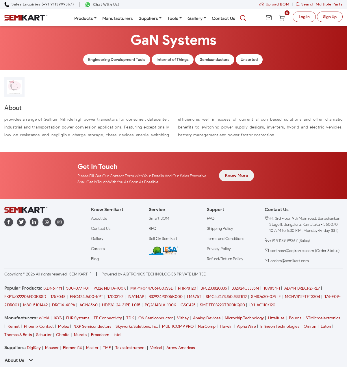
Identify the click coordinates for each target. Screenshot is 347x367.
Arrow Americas (180, 347)
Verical (156, 347)
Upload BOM (274, 4)
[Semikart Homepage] (25, 17)
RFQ (152, 228)
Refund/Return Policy (225, 258)
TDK (130, 318)
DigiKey (34, 347)
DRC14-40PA (63, 305)
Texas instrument (130, 347)
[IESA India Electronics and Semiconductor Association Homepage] (163, 250)
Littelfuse (276, 318)
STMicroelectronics (323, 318)
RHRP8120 (187, 288)
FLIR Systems (77, 318)
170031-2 (115, 296)
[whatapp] (47, 222)
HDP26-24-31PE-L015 (121, 305)
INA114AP (136, 296)
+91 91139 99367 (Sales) (289, 240)
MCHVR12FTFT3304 (302, 296)
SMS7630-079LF (266, 296)
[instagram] (59, 222)
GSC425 (188, 305)
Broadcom (100, 334)
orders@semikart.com (289, 260)
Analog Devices (206, 318)
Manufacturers (117, 18)
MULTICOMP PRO (178, 326)
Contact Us (223, 18)
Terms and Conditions (225, 238)
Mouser (52, 347)
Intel (117, 334)
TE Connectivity (108, 318)
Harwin (226, 326)
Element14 (72, 347)
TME (107, 347)
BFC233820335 (214, 288)
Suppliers (148, 18)
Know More (236, 175)
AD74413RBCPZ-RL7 (302, 288)
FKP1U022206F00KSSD (25, 296)
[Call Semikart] (39, 4)
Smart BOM (159, 218)
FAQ (210, 218)
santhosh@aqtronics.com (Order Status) (304, 250)
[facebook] (9, 222)
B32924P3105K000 (166, 296)
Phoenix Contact (39, 326)
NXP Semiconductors (92, 326)
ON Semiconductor (155, 318)
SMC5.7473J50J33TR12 (226, 296)
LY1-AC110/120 (262, 305)
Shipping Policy (220, 228)
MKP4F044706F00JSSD (152, 288)
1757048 (58, 296)
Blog (95, 258)
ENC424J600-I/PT (86, 296)
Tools (172, 18)
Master (92, 347)
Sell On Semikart (163, 238)
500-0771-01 (77, 288)
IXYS (58, 318)
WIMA (44, 318)
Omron (310, 326)
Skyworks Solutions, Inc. (137, 326)
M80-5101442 (35, 305)
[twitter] (21, 222)
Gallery (195, 18)
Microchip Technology (244, 318)
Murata (80, 334)
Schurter (44, 334)
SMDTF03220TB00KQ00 (222, 305)
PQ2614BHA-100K (110, 288)
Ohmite (63, 334)
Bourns (295, 318)
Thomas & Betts (18, 334)
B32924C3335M (245, 288)
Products (83, 18)
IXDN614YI (52, 288)
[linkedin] (34, 222)
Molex (63, 326)
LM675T (194, 296)
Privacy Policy (219, 248)
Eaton (326, 326)
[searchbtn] (243, 18)
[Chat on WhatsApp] (102, 4)
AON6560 (88, 305)
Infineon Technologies (279, 326)
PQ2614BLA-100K (160, 305)
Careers (98, 248)
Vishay (183, 318)
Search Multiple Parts (318, 4)
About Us (99, 218)
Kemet (14, 326)
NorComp (207, 326)
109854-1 (272, 288)
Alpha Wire (246, 326)
